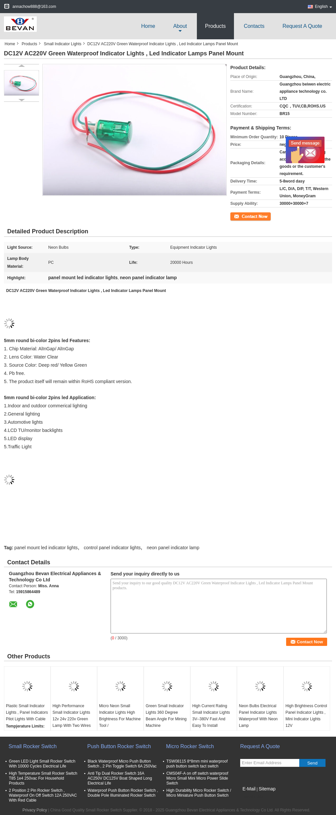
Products (215, 26)
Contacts (254, 26)
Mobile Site (251, 797)
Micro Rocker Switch (190, 746)
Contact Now (241, 216)
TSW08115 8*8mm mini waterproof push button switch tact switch (197, 763)
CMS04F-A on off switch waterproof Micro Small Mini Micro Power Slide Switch (197, 778)
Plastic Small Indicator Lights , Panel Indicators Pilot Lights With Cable (27, 712)
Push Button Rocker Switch (119, 746)
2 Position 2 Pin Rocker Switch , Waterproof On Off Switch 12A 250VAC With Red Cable (43, 795)
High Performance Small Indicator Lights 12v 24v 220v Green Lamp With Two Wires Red (71, 719)
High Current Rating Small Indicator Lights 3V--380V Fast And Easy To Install (211, 716)
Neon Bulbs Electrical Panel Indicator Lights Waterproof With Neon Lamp (258, 716)
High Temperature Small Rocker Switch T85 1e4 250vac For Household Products (43, 778)
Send (312, 763)
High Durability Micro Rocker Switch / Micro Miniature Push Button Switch (198, 793)
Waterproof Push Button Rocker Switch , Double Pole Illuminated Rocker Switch (123, 793)
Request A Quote (302, 26)
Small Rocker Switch (33, 746)
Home (148, 26)
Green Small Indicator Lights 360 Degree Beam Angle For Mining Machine (166, 716)
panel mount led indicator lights (46, 547)
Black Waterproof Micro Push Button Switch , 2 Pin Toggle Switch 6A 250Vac (122, 763)
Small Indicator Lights (62, 44)
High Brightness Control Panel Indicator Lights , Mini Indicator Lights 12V (306, 716)
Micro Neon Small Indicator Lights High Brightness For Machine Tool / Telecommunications (120, 719)
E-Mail (249, 788)
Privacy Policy (35, 810)
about (180, 26)
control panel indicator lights (112, 547)
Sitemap (267, 788)
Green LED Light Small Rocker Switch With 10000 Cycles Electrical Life (42, 763)
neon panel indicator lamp (173, 547)
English (323, 6)
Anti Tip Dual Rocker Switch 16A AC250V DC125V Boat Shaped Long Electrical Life (120, 778)
